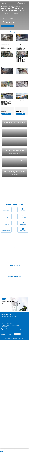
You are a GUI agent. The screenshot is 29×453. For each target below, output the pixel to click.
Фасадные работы (3, 57)
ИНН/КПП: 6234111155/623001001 (7, 423)
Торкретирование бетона (4, 75)
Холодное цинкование (19, 43)
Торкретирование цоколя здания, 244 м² (14, 236)
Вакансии (9, 432)
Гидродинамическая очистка (19, 57)
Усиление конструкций (4, 77)
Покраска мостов (18, 45)
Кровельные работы (3, 100)
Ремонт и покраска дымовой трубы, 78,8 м (14, 131)
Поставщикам (3, 434)
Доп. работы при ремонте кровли (5, 104)
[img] (3, 3)
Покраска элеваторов (18, 44)
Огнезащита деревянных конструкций (20, 90)
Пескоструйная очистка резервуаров (5, 89)
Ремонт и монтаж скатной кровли (5, 102)
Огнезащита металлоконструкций (20, 89)
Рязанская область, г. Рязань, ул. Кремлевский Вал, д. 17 (10, 416)
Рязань (7, 0)
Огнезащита (17, 87)
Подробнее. (14, 449)
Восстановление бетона (4, 79)
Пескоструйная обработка (4, 87)
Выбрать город (3, 0)
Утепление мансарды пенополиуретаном (6, 103)
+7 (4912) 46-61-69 (19, 2)
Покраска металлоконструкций (20, 49)
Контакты (9, 434)
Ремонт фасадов (3, 59)
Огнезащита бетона (18, 91)
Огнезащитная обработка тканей (20, 88)
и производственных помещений (7, 45)
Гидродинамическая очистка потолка (20, 59)
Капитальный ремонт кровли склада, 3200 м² (14, 157)
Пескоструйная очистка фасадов (5, 88)
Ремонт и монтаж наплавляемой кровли (6, 101)
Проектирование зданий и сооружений (20, 100)
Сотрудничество (3, 432)
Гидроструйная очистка (19, 58)
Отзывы (9, 430)
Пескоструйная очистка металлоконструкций (6, 90)
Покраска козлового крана (19, 46)
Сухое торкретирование (4, 78)
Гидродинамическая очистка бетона (20, 61)
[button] (7, 26)
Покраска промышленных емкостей (20, 48)
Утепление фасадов (3, 58)
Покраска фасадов (18, 47)
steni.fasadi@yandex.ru (10, 421)
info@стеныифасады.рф (21, 3)
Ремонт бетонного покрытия (4, 76)
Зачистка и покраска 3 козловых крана (14, 184)
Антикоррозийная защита (19, 42)
